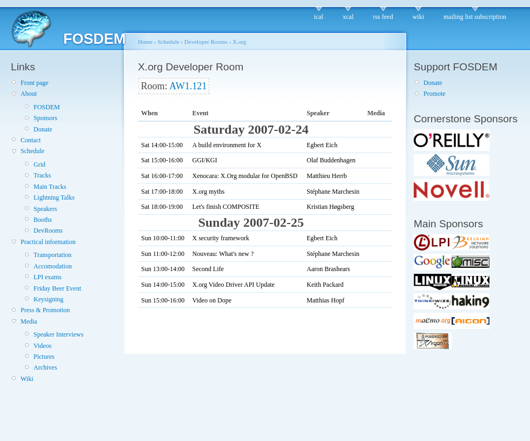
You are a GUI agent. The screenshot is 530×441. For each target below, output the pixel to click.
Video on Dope (211, 300)
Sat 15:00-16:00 (162, 160)
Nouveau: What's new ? (223, 254)
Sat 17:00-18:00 (162, 191)
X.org (239, 41)
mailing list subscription (474, 17)
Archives (45, 367)
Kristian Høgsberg (330, 206)
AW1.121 (188, 86)
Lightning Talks (54, 197)
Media (29, 321)
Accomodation (53, 266)
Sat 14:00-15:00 (162, 145)
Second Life (207, 269)
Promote (434, 93)
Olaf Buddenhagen (331, 160)
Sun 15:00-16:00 (162, 300)
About (29, 93)
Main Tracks (50, 186)
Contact (31, 140)
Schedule (32, 151)
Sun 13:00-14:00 (162, 269)
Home (145, 41)
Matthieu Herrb (327, 176)
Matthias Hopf (326, 300)
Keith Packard (325, 284)
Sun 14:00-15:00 (162, 284)
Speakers (45, 209)
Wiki (27, 379)
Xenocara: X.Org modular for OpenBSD (244, 176)
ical (318, 17)
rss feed (383, 17)
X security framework (220, 238)
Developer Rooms (206, 41)
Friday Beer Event (57, 288)
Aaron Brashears (328, 269)
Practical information (48, 242)
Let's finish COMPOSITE (225, 206)
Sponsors (45, 118)
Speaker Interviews (58, 334)
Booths (43, 219)
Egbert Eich (322, 145)
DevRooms (48, 230)
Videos (42, 346)
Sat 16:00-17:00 (162, 176)
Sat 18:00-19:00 (162, 206)
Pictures (44, 356)
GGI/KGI (204, 160)
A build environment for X (226, 145)
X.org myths (208, 191)
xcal (348, 17)
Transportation (52, 255)
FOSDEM (47, 107)
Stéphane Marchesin (333, 191)
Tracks (42, 175)
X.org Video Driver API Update (233, 284)
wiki (418, 17)
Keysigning (48, 299)
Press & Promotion (45, 310)
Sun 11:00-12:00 (162, 254)
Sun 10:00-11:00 (162, 238)
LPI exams (48, 277)
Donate (43, 129)
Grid (39, 164)
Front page (35, 83)
